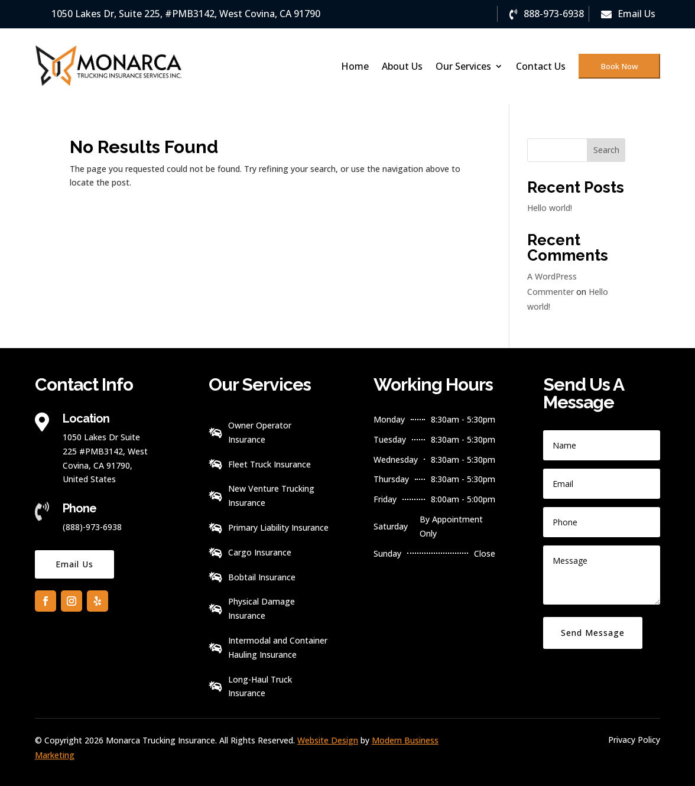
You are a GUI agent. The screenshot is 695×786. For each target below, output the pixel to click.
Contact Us (541, 66)
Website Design (327, 740)
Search (606, 149)
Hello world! (549, 207)
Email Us (74, 564)
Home (355, 66)
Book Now (619, 66)
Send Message (593, 632)
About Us (402, 66)
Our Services (463, 66)
